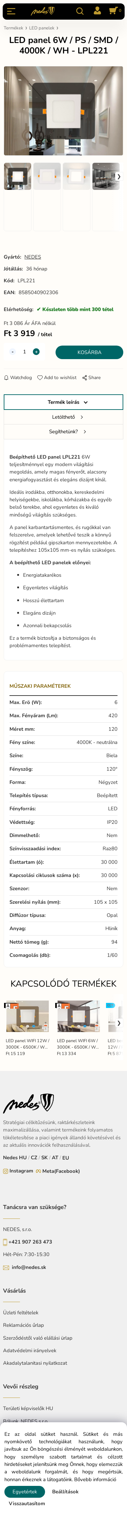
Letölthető (63, 417)
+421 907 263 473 (30, 1241)
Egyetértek (25, 1491)
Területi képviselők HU (28, 1408)
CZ (34, 1157)
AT (55, 1157)
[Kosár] (114, 11)
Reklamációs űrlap (23, 1325)
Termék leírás (63, 402)
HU (23, 1157)
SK (44, 1157)
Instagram (21, 1170)
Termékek (13, 28)
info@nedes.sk (29, 1267)
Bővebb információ (95, 1479)
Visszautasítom (27, 1503)
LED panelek (42, 28)
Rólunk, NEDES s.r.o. (25, 1421)
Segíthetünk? (63, 431)
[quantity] (24, 351)
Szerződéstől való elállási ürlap (37, 1338)
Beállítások (65, 1491)
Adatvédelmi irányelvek (29, 1350)
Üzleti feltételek (20, 1312)
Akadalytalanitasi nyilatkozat (35, 1363)
